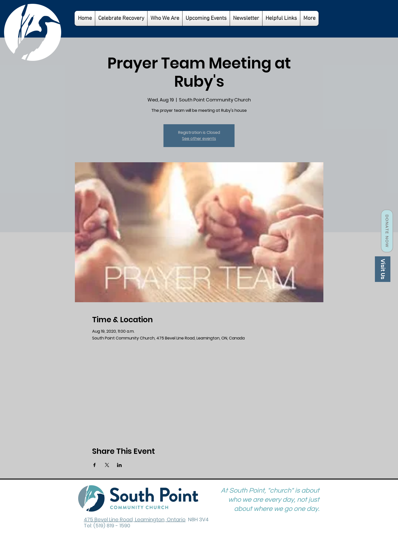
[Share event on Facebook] (94, 465)
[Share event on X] (107, 465)
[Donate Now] (387, 231)
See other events (199, 138)
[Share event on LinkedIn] (119, 465)
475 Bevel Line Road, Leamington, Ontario (135, 519)
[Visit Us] (382, 269)
